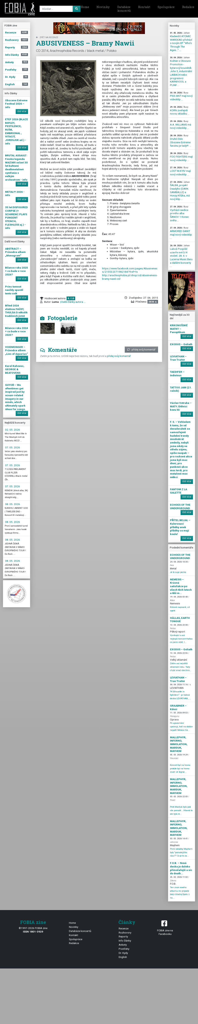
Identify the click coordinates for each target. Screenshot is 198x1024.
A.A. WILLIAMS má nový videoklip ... (180, 124)
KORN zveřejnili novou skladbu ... (179, 110)
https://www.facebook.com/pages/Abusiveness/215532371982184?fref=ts (129, 270)
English (123, 957)
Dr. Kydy (123, 952)
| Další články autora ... (72, 301)
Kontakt (144, 7)
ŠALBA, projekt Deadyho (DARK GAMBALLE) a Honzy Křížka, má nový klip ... (180, 191)
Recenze (123, 928)
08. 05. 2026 (12, 504)
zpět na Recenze (47, 37)
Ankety (123, 944)
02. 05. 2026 (12, 429)
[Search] (59, 9)
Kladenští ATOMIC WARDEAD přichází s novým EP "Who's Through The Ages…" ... (181, 41)
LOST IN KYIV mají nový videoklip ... (180, 171)
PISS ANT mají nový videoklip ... (181, 96)
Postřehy (124, 948)
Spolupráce (166, 7)
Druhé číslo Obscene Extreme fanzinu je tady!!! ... (180, 140)
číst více (21, 111)
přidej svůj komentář (141, 349)
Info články (125, 940)
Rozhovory (125, 932)
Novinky (103, 7)
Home (85, 7)
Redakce (74, 943)
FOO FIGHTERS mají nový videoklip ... (181, 156)
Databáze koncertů (124, 9)
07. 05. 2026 (12, 447)
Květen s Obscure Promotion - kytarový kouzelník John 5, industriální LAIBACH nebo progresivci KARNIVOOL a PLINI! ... (181, 71)
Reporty (123, 936)
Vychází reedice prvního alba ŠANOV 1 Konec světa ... (179, 213)
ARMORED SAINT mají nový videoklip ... (181, 233)
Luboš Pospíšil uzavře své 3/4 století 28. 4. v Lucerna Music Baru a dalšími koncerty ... (181, 256)
